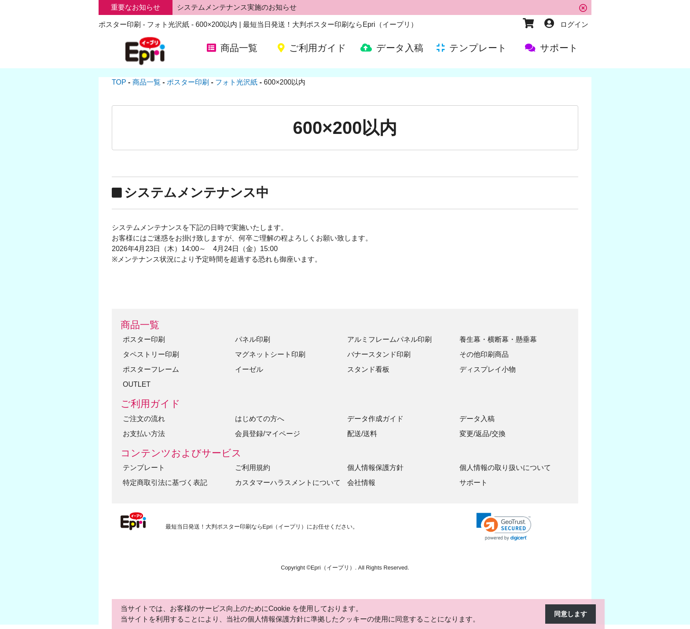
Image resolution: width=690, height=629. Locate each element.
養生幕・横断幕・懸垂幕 (498, 339)
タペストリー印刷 (151, 354)
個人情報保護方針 (375, 467)
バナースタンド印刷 (379, 354)
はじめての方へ (259, 418)
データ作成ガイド (375, 418)
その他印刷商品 (484, 354)
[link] (503, 526)
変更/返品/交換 (482, 433)
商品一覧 (140, 324)
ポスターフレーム (151, 369)
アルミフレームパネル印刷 (389, 339)
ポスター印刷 (144, 339)
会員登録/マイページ (267, 433)
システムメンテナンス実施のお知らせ (237, 7)
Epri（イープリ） (333, 567)
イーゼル (249, 369)
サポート (473, 482)
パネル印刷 (252, 339)
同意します (569, 614)
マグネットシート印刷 (270, 354)
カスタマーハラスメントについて (288, 482)
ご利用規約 (252, 467)
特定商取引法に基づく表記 (165, 482)
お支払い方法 (144, 433)
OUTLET (136, 384)
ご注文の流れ (144, 418)
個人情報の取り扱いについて (505, 467)
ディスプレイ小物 (487, 369)
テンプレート (144, 467)
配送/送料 (362, 433)
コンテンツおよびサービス (181, 453)
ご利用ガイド (150, 403)
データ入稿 (477, 418)
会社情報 (361, 482)
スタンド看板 (368, 369)
